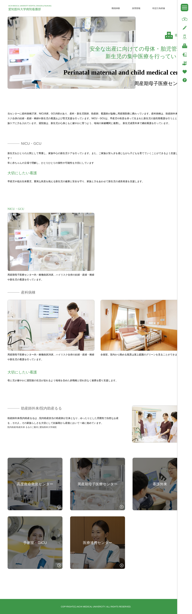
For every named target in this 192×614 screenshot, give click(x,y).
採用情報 (136, 8)
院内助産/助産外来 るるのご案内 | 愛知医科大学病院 (32, 427)
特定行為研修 (158, 8)
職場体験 (116, 8)
